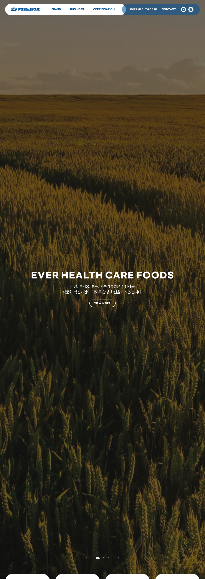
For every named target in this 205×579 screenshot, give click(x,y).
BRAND (56, 9)
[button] (89, 558)
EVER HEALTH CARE (143, 9)
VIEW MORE (102, 303)
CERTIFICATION (104, 9)
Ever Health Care (25, 9)
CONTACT (169, 9)
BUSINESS (77, 9)
